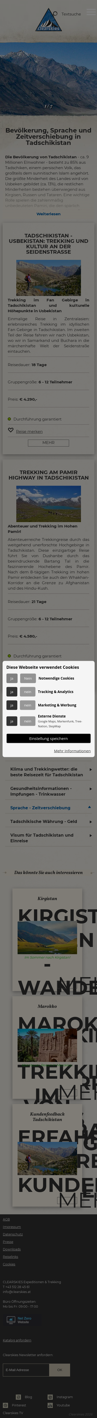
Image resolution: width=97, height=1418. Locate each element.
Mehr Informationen (72, 750)
